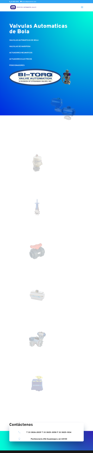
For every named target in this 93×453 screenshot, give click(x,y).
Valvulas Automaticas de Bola (38, 29)
